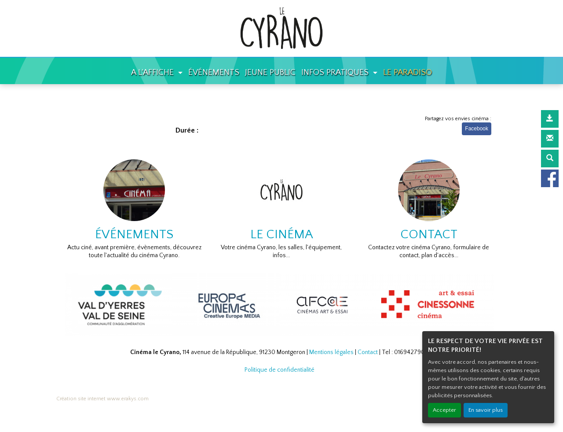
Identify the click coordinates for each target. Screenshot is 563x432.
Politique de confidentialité (279, 369)
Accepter (444, 410)
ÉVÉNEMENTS (213, 72)
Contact (368, 352)
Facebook (476, 129)
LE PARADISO (407, 72)
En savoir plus (485, 410)
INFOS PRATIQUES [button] (336, 72)
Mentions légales (331, 352)
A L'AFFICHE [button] (153, 72)
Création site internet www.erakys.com (102, 399)
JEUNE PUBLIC (270, 72)
